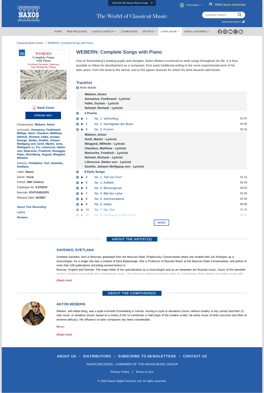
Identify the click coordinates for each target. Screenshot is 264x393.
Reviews (22, 217)
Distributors (96, 356)
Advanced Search (233, 21)
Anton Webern (70, 304)
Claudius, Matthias (48, 133)
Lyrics (21, 212)
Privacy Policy (119, 372)
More (161, 222)
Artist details (88, 87)
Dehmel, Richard (28, 136)
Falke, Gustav (50, 136)
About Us (63, 356)
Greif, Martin (45, 143)
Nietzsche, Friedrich (37, 151)
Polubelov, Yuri (39, 163)
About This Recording (31, 207)
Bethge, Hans (26, 133)
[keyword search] (239, 15)
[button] (132, 3)
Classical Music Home (30, 42)
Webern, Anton (45, 124)
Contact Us (199, 356)
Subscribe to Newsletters (149, 356)
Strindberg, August (38, 154)
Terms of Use (145, 372)
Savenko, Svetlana (75, 250)
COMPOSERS (129, 31)
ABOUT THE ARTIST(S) (132, 239)
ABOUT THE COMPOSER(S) (132, 293)
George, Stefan (27, 140)
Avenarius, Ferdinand (45, 129)
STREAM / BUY (43, 115)
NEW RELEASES (77, 31)
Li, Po (36, 147)
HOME (58, 31)
